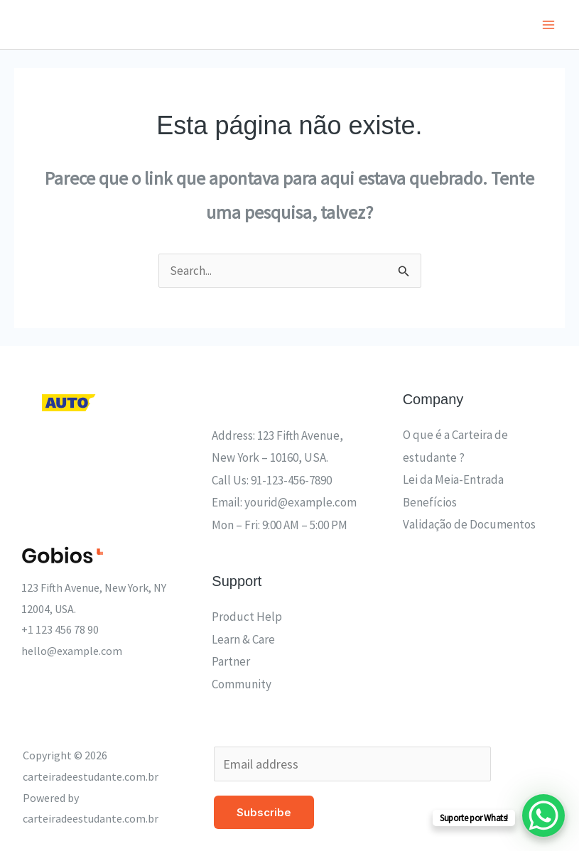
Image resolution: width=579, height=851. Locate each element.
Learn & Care (243, 639)
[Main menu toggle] (549, 25)
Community (241, 684)
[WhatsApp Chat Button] (543, 815)
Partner (231, 661)
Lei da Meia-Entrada (453, 479)
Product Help (247, 616)
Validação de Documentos (469, 524)
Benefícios (430, 502)
